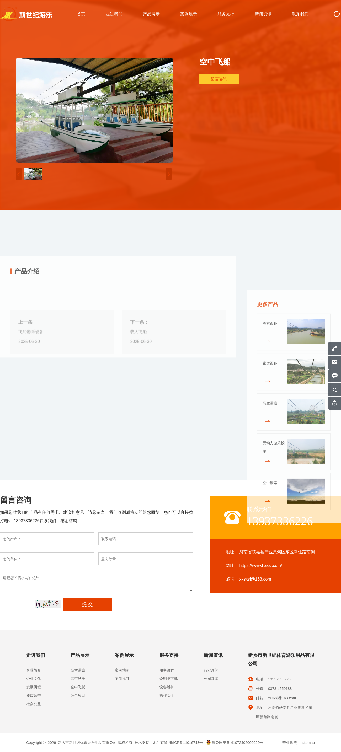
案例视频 (122, 679)
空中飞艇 (78, 687)
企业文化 (33, 679)
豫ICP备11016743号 (186, 742)
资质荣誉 (33, 695)
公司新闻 (211, 679)
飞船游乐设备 (31, 416)
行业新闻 (211, 670)
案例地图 (122, 670)
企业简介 (33, 670)
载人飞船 (138, 416)
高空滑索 (78, 670)
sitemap (308, 742)
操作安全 (166, 695)
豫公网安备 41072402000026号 (234, 742)
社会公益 (33, 704)
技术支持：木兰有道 (151, 742)
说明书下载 (168, 679)
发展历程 (33, 687)
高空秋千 (78, 679)
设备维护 (166, 687)
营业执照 (289, 742)
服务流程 (166, 670)
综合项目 (78, 695)
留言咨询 (219, 80)
